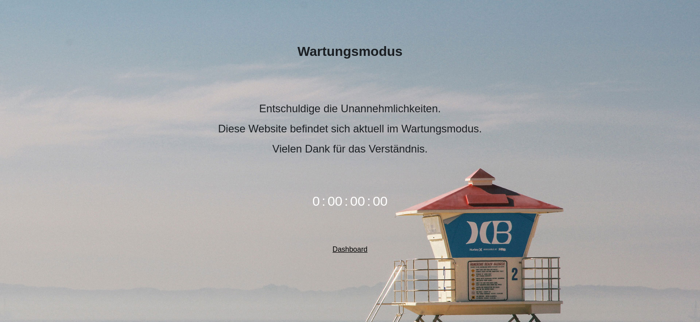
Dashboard (350, 249)
